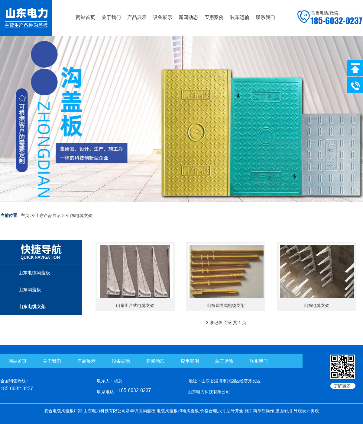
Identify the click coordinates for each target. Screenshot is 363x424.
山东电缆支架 (79, 215)
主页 (25, 215)
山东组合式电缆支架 (135, 305)
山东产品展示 (48, 215)
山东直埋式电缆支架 (226, 305)
